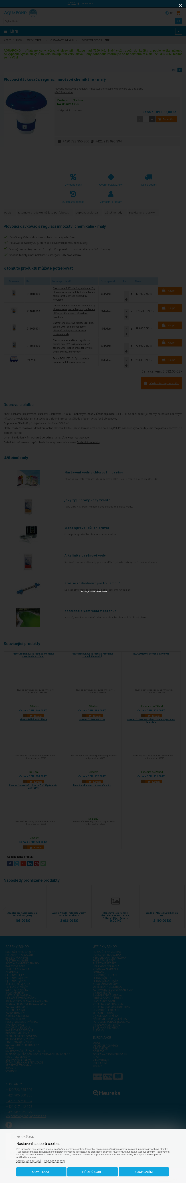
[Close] (180, 5)
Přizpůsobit (92, 1171)
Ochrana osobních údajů (31, 1159)
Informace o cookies (57, 1159)
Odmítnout (43, 1171)
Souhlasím (142, 1171)
